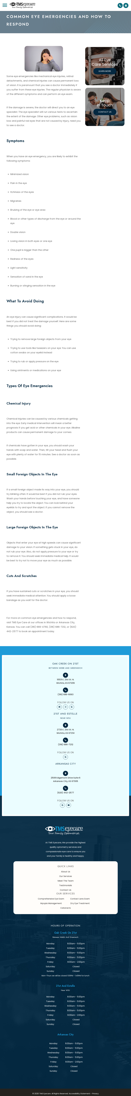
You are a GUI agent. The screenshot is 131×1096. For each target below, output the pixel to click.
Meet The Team (66, 880)
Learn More (105, 71)
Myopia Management (51, 903)
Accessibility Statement (79, 1093)
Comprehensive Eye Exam (51, 898)
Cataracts (65, 907)
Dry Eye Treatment (80, 903)
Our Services (65, 876)
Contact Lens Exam (80, 898)
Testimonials (65, 885)
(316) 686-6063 (65, 694)
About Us (65, 871)
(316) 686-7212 (65, 744)
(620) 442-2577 (65, 792)
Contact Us (104, 111)
